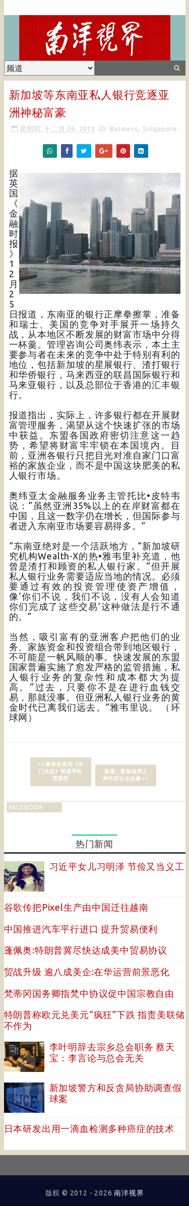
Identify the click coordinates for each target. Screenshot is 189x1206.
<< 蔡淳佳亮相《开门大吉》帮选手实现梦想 (60, 771)
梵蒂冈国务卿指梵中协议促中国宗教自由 (89, 993)
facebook (26, 807)
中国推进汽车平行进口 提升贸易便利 (81, 929)
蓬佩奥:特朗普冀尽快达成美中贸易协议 (85, 950)
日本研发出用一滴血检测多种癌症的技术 (89, 1128)
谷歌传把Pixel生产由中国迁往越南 (76, 907)
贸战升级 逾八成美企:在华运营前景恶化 (87, 972)
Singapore (160, 128)
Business (123, 128)
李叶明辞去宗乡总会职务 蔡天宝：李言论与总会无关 (112, 1052)
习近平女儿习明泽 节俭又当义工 (116, 866)
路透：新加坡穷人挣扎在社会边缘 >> (126, 775)
